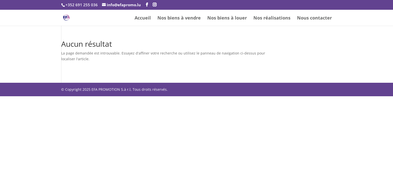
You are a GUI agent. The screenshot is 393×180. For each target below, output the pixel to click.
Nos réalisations (271, 18)
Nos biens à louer (227, 18)
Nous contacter (314, 18)
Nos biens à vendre (179, 18)
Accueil (143, 18)
